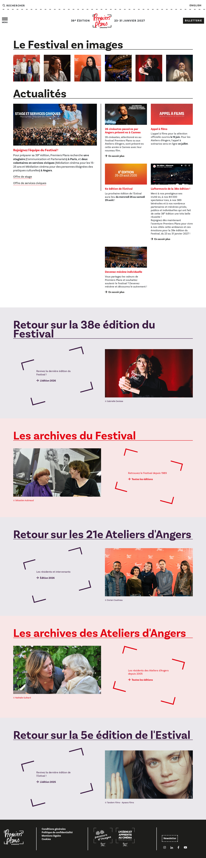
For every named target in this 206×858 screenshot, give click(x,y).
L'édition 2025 (48, 782)
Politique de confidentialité (57, 832)
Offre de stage (22, 177)
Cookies (46, 839)
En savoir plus (116, 156)
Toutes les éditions (142, 479)
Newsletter (170, 838)
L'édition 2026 (48, 380)
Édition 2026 (47, 578)
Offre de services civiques (29, 183)
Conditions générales (54, 829)
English (195, 5)
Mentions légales (51, 835)
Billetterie (193, 20)
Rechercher (13, 5)
